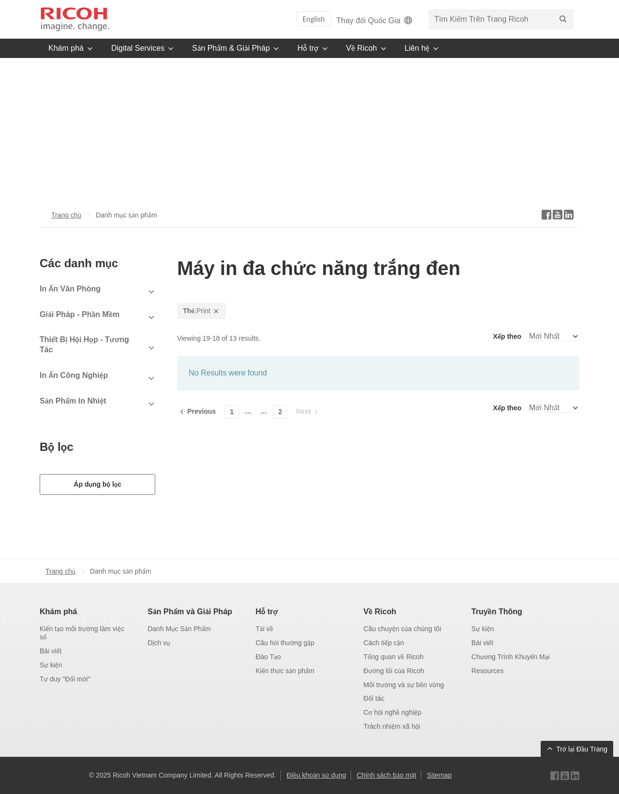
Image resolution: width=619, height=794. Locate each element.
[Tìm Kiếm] (563, 19)
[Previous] (198, 411)
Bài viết (50, 651)
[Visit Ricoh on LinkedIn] (575, 776)
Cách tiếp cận (384, 643)
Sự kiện (51, 665)
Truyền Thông (497, 611)
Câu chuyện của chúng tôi (403, 629)
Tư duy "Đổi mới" (65, 679)
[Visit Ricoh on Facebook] (554, 776)
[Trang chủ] (75, 19)
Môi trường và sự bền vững (404, 685)
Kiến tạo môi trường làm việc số (82, 633)
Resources (488, 671)
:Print (201, 311)
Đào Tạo (267, 657)
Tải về (264, 629)
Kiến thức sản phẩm (284, 671)
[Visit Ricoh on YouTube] (564, 776)
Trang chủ (66, 215)
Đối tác (374, 698)
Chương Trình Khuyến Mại (511, 657)
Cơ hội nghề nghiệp (393, 712)
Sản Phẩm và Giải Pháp (189, 611)
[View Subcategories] (97, 292)
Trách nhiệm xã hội (392, 726)
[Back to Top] (577, 749)
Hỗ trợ (266, 611)
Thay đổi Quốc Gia (375, 20)
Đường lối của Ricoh (394, 671)
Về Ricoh (380, 611)
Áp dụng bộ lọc (97, 484)
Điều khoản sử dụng (316, 775)
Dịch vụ (158, 643)
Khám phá (58, 611)
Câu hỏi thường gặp (284, 643)
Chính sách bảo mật (386, 775)
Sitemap (439, 775)
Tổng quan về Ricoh (394, 657)
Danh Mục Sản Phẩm (178, 629)
